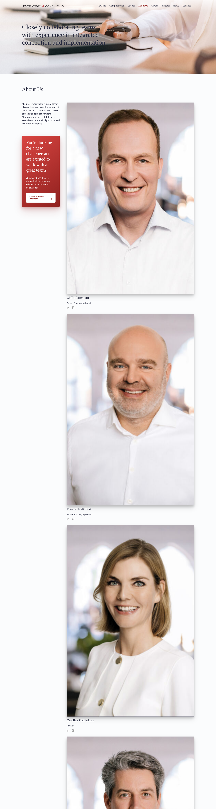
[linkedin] (68, 307)
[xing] (73, 307)
